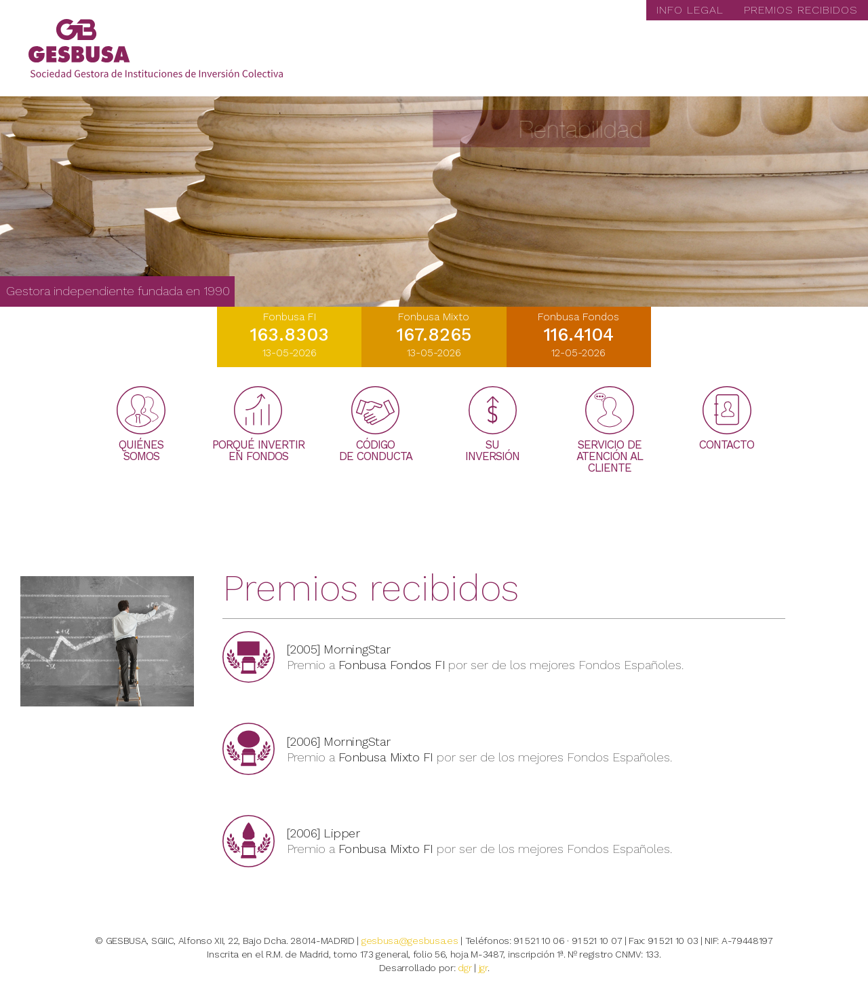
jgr (483, 967)
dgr (464, 967)
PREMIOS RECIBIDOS (801, 9)
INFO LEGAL (690, 9)
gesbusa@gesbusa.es (409, 940)
